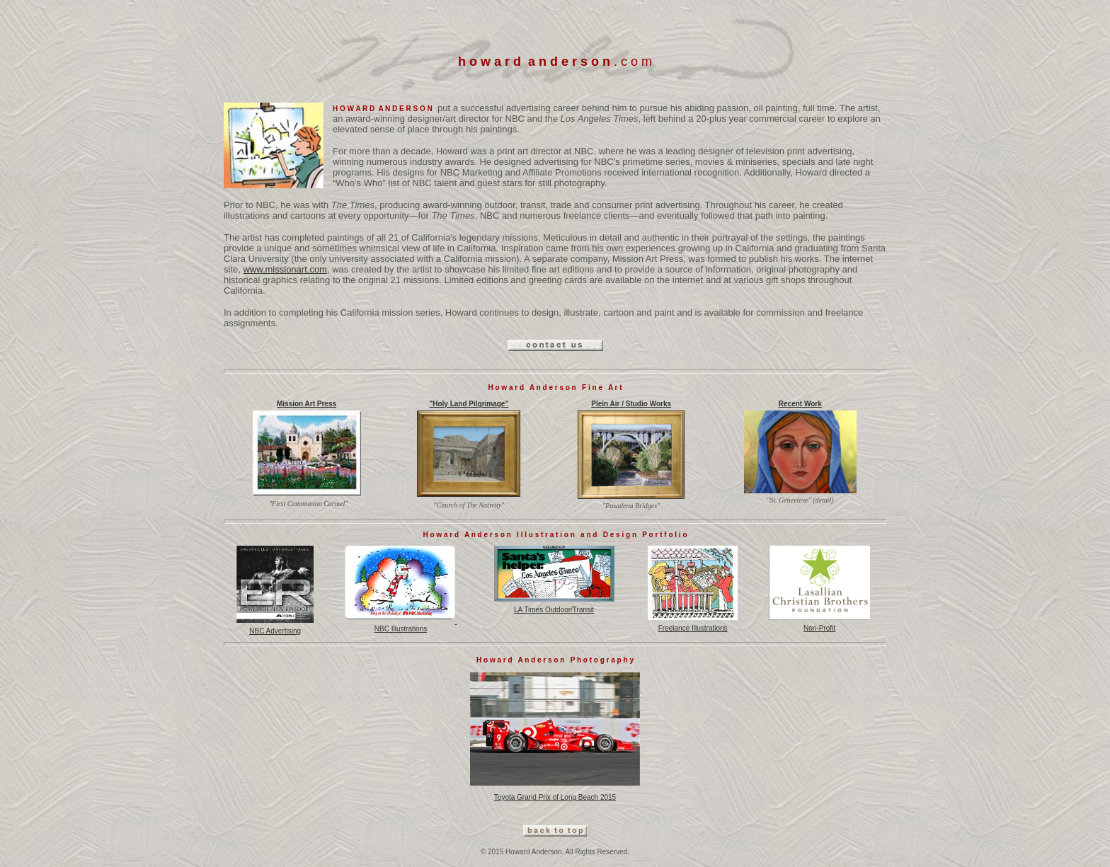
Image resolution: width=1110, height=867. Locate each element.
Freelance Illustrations (693, 625)
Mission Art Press (306, 404)
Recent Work (800, 404)
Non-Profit (819, 625)
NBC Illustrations (401, 625)
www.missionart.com (284, 269)
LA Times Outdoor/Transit (554, 606)
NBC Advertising (275, 628)
